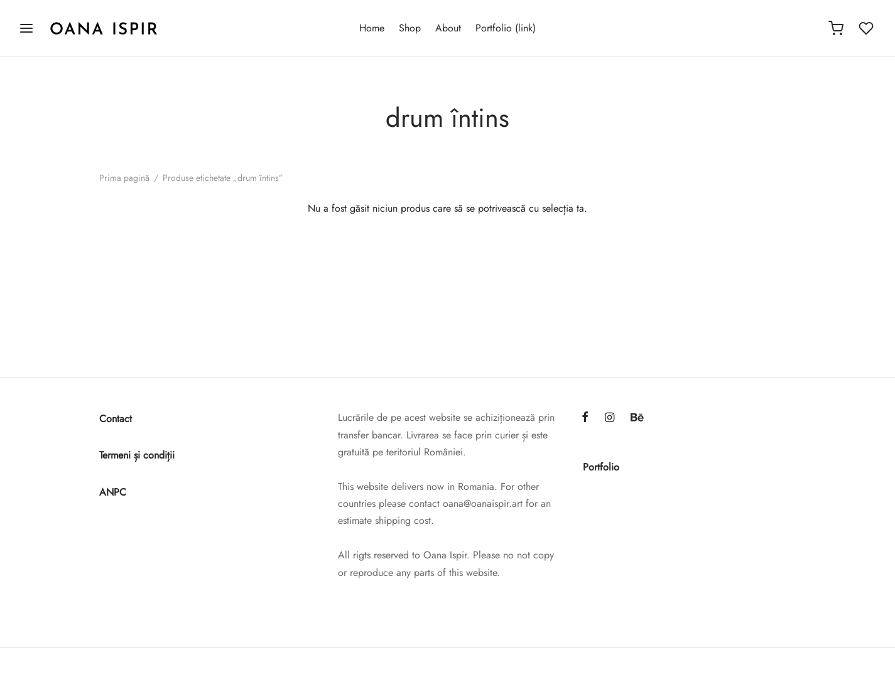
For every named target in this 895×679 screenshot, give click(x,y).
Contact (115, 418)
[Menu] (26, 28)
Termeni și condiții (137, 455)
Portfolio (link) (505, 28)
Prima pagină (124, 177)
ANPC (112, 492)
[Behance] (637, 418)
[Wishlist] (867, 28)
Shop (410, 28)
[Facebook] (585, 418)
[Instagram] (609, 418)
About (448, 28)
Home (371, 28)
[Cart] (835, 28)
